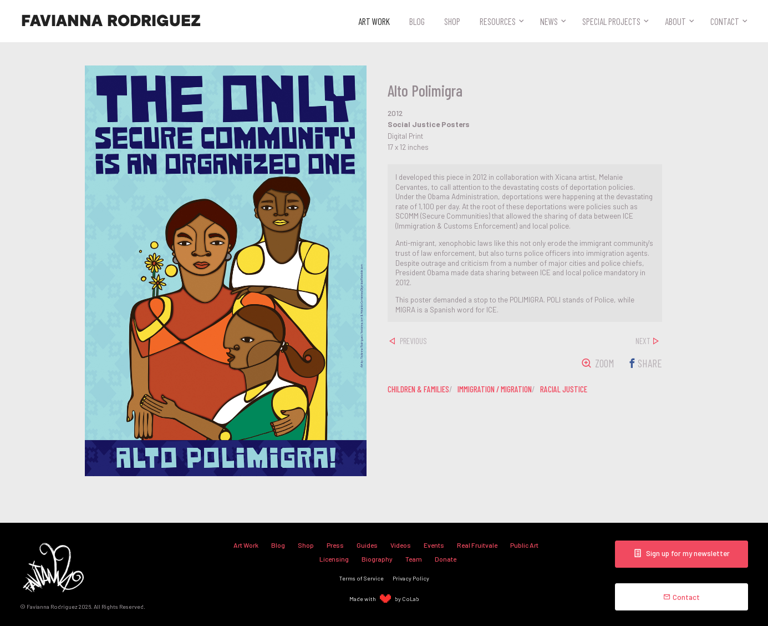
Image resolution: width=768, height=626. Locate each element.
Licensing (334, 559)
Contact (724, 21)
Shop (452, 21)
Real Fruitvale (477, 545)
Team (413, 559)
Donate (445, 559)
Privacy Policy (411, 578)
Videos (400, 545)
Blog (417, 21)
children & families (418, 389)
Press (335, 545)
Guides (367, 545)
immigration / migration (494, 389)
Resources (498, 21)
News (549, 21)
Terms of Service (361, 578)
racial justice (563, 389)
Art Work (374, 21)
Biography (377, 559)
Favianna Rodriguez (111, 21)
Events (434, 545)
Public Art (524, 545)
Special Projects (611, 21)
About (675, 21)
